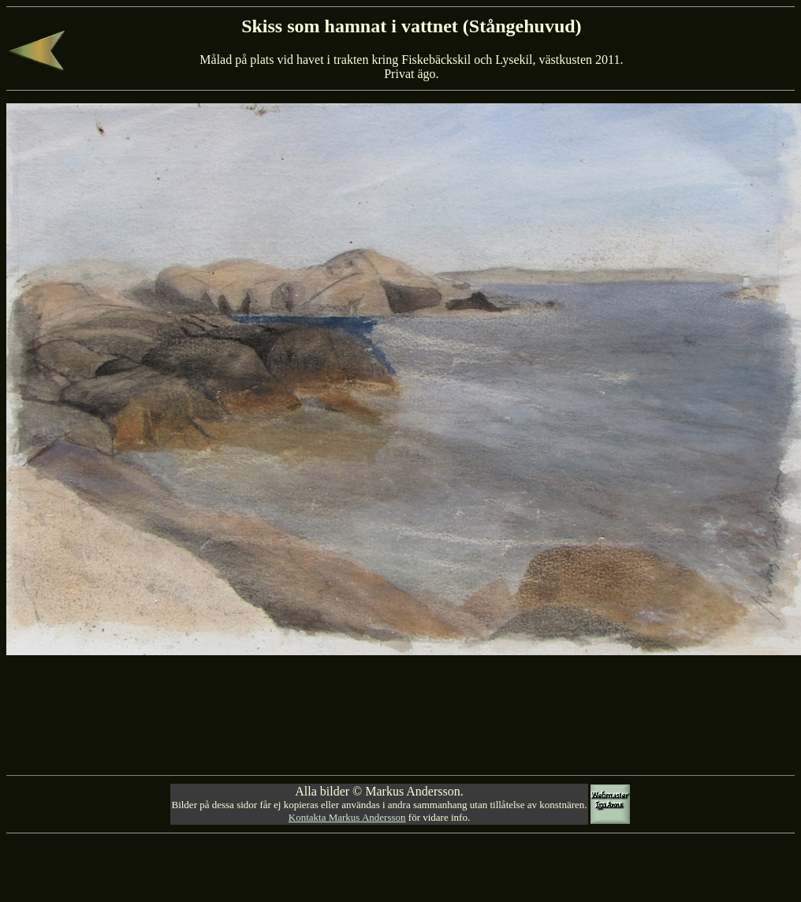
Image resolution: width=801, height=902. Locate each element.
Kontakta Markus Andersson (347, 817)
